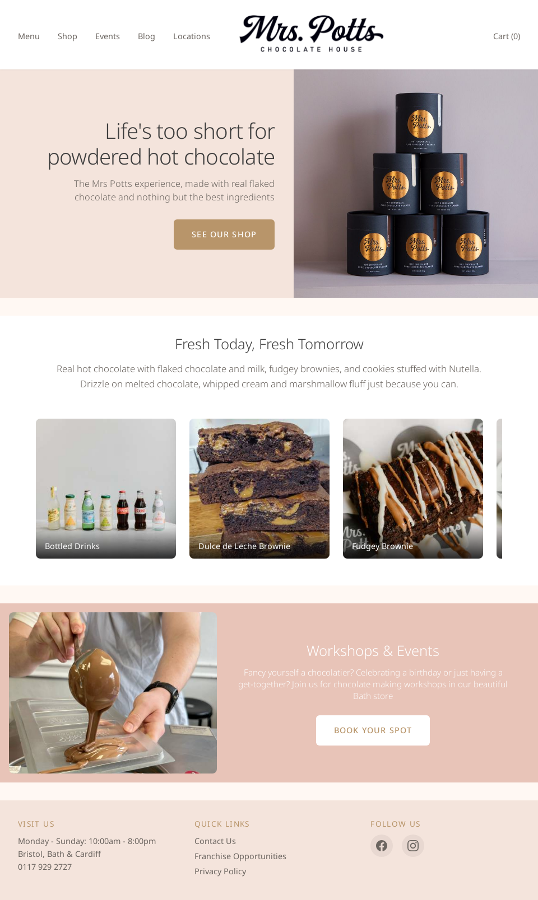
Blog (146, 36)
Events (107, 36)
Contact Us (215, 841)
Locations (191, 36)
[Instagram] (413, 846)
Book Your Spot (373, 730)
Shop (67, 36)
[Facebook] (381, 846)
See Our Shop (224, 234)
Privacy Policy (220, 871)
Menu (29, 36)
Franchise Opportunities (240, 856)
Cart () (506, 36)
